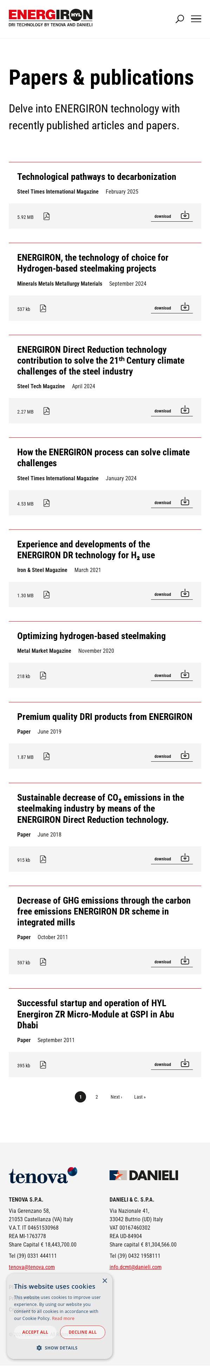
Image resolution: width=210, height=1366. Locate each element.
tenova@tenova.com (32, 1267)
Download (163, 216)
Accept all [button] (35, 1332)
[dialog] (59, 1316)
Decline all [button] (83, 1332)
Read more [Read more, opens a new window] (63, 1318)
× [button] (104, 1281)
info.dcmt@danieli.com (136, 1267)
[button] (59, 1348)
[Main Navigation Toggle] (196, 19)
